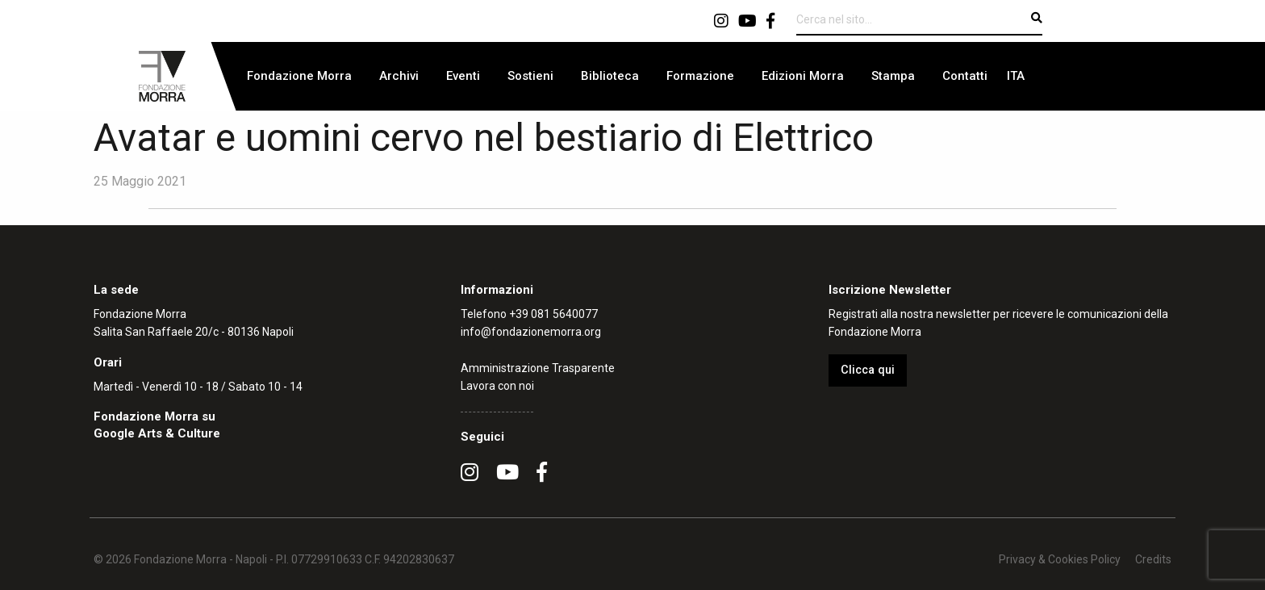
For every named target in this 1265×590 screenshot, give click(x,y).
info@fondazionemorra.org (531, 331)
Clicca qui (868, 370)
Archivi (399, 76)
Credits (1153, 559)
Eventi (463, 76)
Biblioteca (610, 76)
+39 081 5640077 (553, 314)
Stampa (893, 76)
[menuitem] (299, 76)
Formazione (700, 76)
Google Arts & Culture (157, 433)
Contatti (964, 76)
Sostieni (530, 76)
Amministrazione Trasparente (538, 368)
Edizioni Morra (803, 76)
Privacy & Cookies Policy (1060, 559)
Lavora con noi (497, 385)
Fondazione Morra (299, 76)
